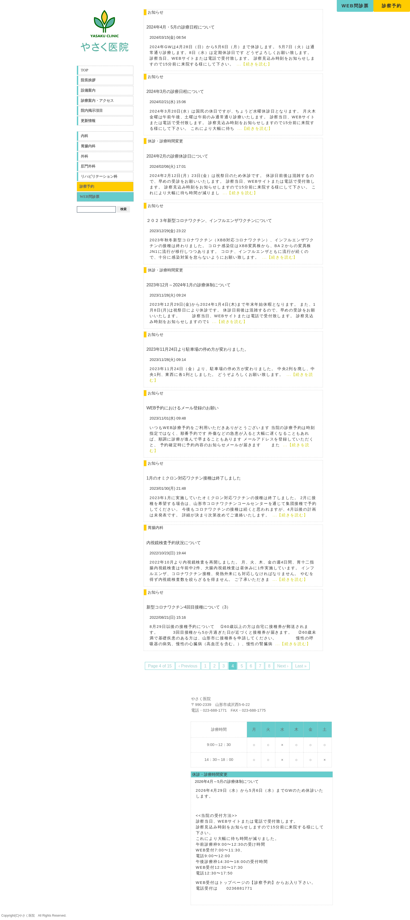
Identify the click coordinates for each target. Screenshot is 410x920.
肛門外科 (88, 166)
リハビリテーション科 (99, 177)
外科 (84, 156)
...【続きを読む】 (254, 64)
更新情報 (88, 121)
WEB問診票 (354, 5)
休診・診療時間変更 (165, 141)
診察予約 (392, 5)
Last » (301, 666)
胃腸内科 (88, 146)
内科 (84, 136)
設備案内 (88, 90)
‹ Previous (188, 666)
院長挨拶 (88, 80)
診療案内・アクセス (97, 101)
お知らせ (155, 12)
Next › (282, 666)
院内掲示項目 (92, 111)
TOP (84, 70)
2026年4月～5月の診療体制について (227, 781)
